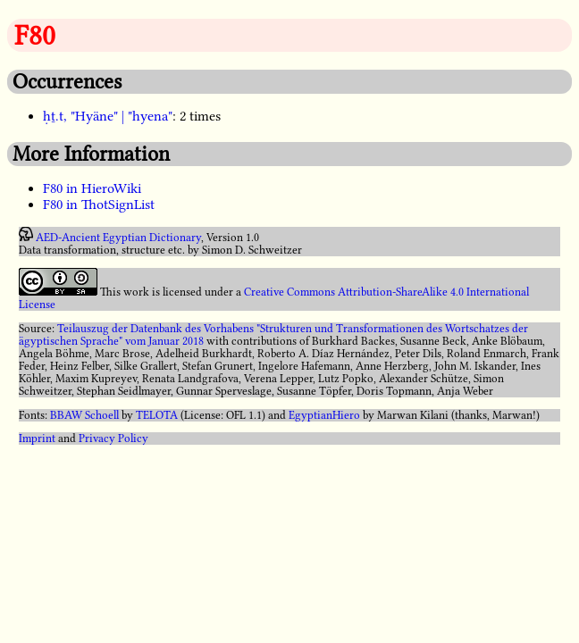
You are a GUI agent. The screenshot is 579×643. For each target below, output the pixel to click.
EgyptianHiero (324, 415)
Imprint (37, 438)
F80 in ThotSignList (99, 204)
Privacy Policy (113, 438)
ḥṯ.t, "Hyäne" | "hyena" (107, 116)
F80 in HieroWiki (92, 188)
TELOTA (157, 415)
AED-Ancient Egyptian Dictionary (118, 237)
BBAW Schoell (84, 415)
